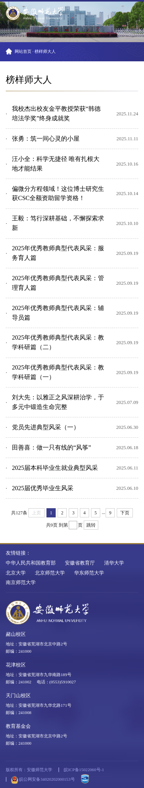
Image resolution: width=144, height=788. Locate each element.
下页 (124, 512)
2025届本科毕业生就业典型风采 (55, 468)
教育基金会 (18, 726)
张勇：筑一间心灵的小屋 (45, 138)
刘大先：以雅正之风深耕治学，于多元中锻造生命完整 (58, 402)
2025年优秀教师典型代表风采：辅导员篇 (58, 313)
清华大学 (114, 563)
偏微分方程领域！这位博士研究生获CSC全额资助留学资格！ (58, 194)
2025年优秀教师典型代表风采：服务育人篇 (58, 253)
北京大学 (16, 573)
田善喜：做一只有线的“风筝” (51, 447)
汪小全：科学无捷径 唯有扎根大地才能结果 (55, 164)
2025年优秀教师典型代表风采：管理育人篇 (58, 283)
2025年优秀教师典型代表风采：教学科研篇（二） (58, 342)
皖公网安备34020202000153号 (42, 780)
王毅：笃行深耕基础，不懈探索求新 (58, 223)
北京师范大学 (50, 573)
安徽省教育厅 (80, 563)
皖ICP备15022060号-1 (84, 769)
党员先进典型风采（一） (45, 427)
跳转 (91, 525)
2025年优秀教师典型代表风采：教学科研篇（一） (58, 372)
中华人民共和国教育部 (31, 563)
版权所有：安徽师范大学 (29, 769)
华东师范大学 (89, 573)
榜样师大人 (45, 51)
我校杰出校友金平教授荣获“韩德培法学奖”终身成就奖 (56, 113)
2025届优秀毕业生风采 (42, 488)
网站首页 (23, 51)
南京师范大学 (21, 582)
